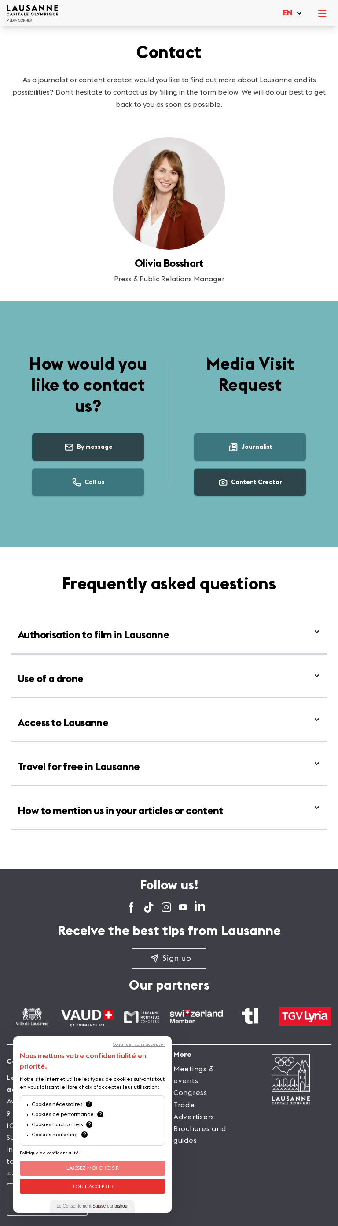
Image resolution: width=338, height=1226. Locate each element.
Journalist (250, 447)
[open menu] (322, 13)
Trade (184, 1105)
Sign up (170, 958)
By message (88, 447)
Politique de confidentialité (49, 1153)
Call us (88, 482)
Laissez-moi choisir (92, 1168)
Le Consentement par (93, 1206)
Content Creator (250, 482)
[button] (293, 13)
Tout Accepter (93, 1186)
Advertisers (193, 1116)
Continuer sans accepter (139, 1044)
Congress (190, 1092)
